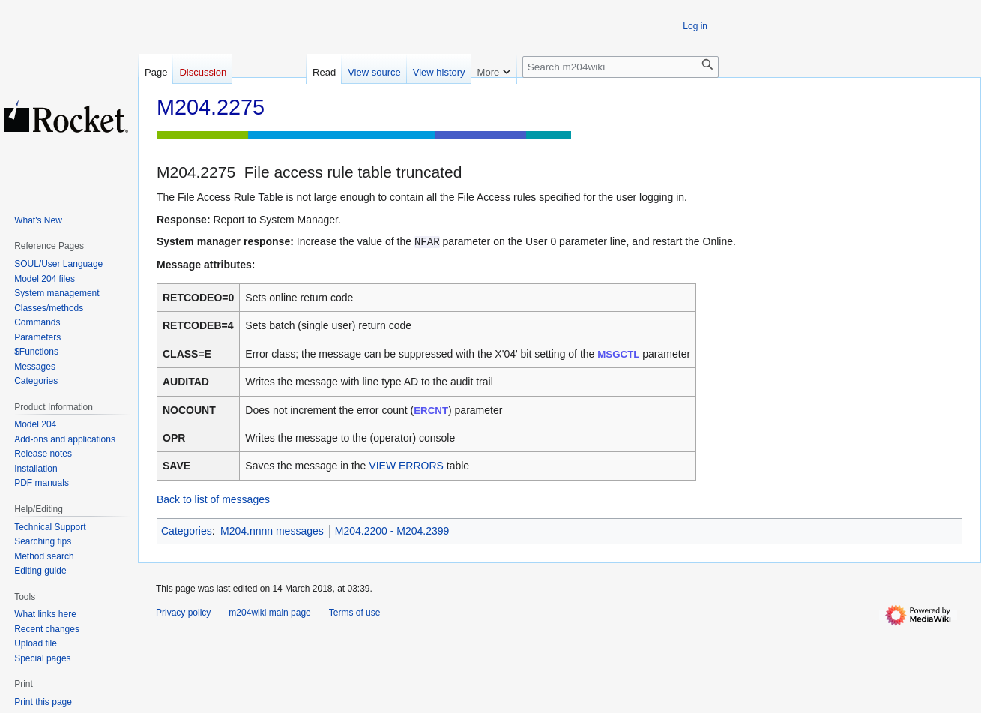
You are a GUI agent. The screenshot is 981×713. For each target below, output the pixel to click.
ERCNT (431, 410)
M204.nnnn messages (272, 531)
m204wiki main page (269, 612)
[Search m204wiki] (620, 67)
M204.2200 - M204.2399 (392, 531)
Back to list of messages (213, 499)
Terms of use (355, 612)
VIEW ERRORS (406, 466)
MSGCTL (618, 354)
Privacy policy (183, 612)
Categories (186, 531)
